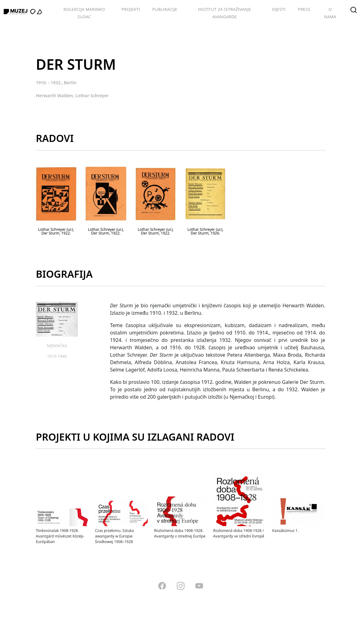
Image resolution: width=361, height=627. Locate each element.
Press (304, 9)
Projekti (130, 9)
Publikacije (164, 9)
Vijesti (279, 9)
